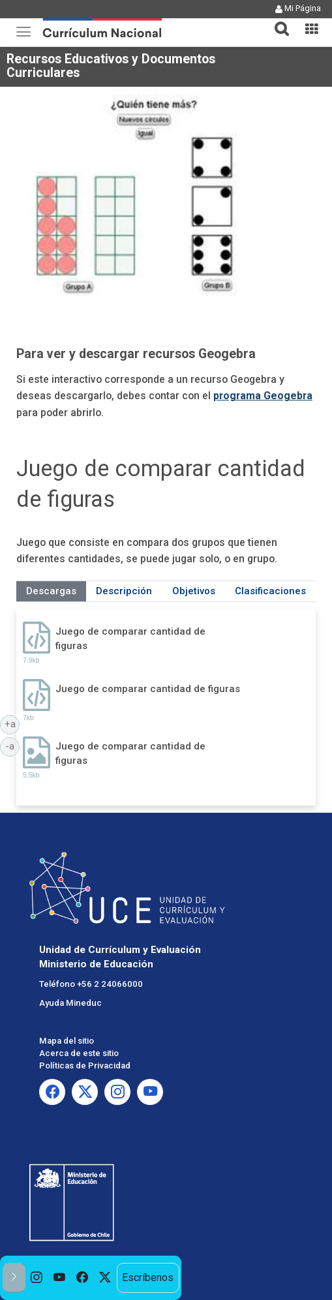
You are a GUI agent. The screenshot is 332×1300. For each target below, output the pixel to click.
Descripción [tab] (124, 591)
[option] (36, 1278)
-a (12, 745)
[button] (276, 20)
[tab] (276, 21)
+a (12, 723)
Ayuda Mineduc (70, 1003)
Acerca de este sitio (79, 1053)
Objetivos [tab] (193, 591)
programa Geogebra (262, 395)
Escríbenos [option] (148, 1277)
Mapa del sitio (66, 1041)
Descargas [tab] (51, 591)
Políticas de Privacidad (84, 1065)
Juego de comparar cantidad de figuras (130, 638)
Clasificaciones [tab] (270, 591)
